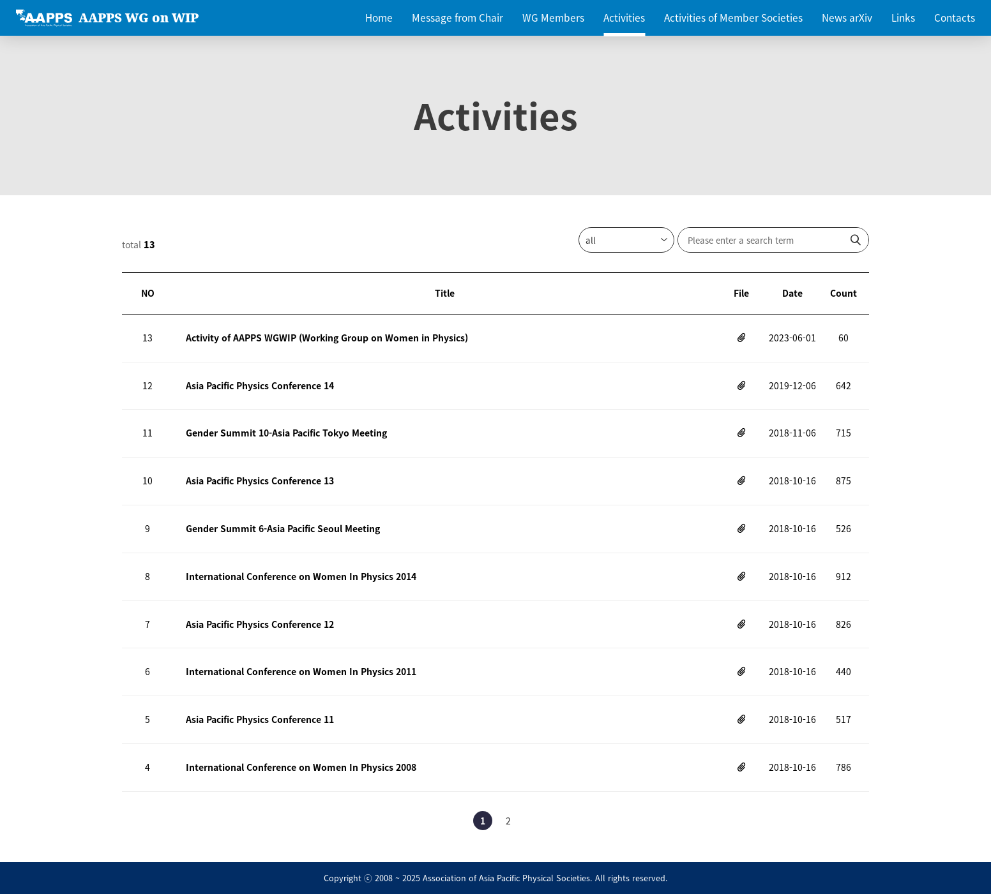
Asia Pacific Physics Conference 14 (260, 385)
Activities (624, 17)
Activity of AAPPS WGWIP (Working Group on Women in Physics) (327, 337)
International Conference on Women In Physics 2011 (301, 671)
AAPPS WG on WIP (139, 18)
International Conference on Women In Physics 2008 (301, 767)
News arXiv (847, 17)
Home (379, 17)
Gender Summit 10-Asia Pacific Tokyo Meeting (286, 432)
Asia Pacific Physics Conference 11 (260, 719)
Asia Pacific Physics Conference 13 (260, 480)
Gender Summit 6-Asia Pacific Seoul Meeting (283, 528)
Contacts (954, 17)
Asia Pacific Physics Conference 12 (260, 624)
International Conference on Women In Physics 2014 (301, 576)
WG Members (553, 17)
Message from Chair (457, 17)
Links (903, 17)
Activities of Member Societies (733, 17)
